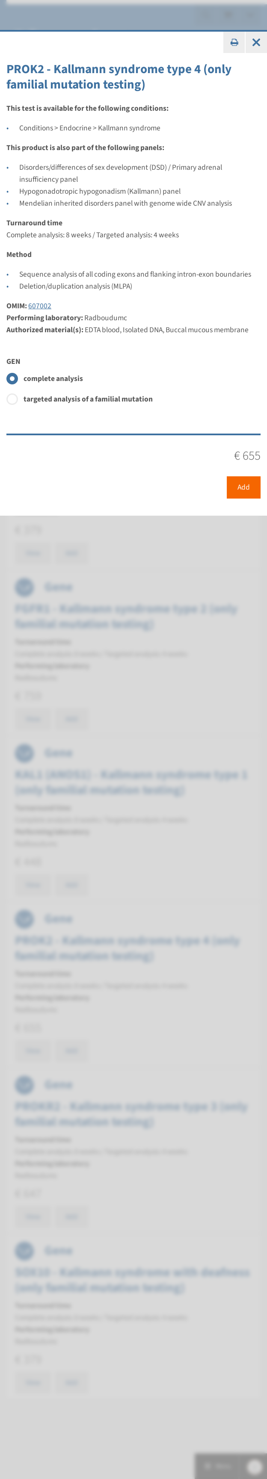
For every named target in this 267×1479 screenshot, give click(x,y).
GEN (13, 361)
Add (243, 487)
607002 (39, 306)
